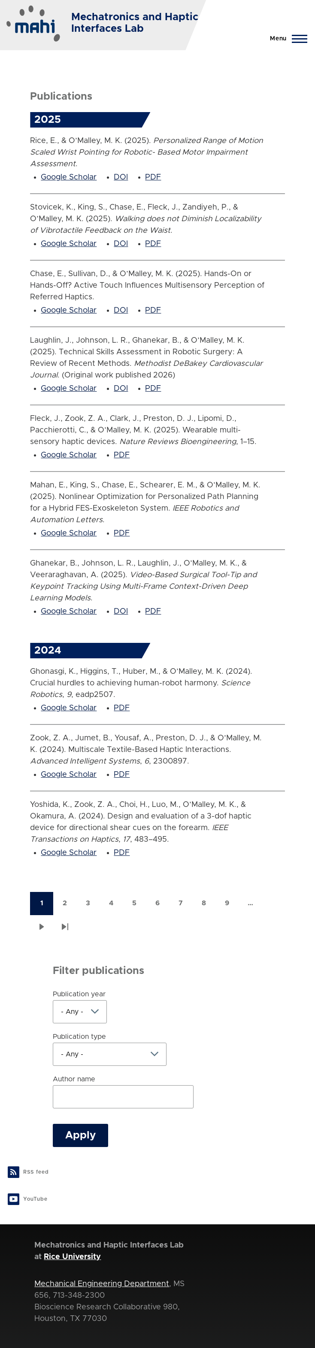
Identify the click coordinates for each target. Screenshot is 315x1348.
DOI (121, 177)
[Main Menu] (286, 38)
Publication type (79, 1036)
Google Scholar (69, 177)
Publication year (79, 994)
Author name (74, 1079)
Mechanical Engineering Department (101, 1284)
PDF (153, 177)
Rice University (72, 1257)
